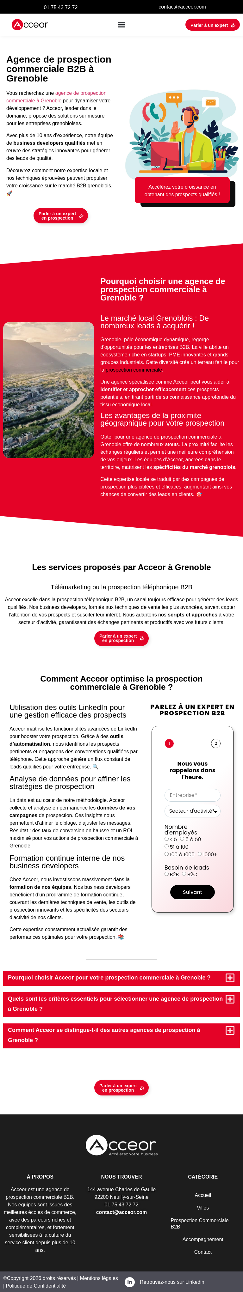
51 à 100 (179, 846)
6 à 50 (193, 838)
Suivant (192, 891)
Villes (203, 1207)
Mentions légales (98, 1277)
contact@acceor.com (182, 6)
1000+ (210, 854)
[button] (121, 25)
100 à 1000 (182, 854)
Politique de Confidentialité (36, 1285)
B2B (174, 873)
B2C (192, 873)
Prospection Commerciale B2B (200, 1223)
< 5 (173, 838)
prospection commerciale (134, 369)
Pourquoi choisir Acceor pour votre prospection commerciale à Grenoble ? (109, 977)
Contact (203, 1251)
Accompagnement (203, 1238)
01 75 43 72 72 (61, 7)
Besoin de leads (187, 867)
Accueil (203, 1194)
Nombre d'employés (181, 829)
